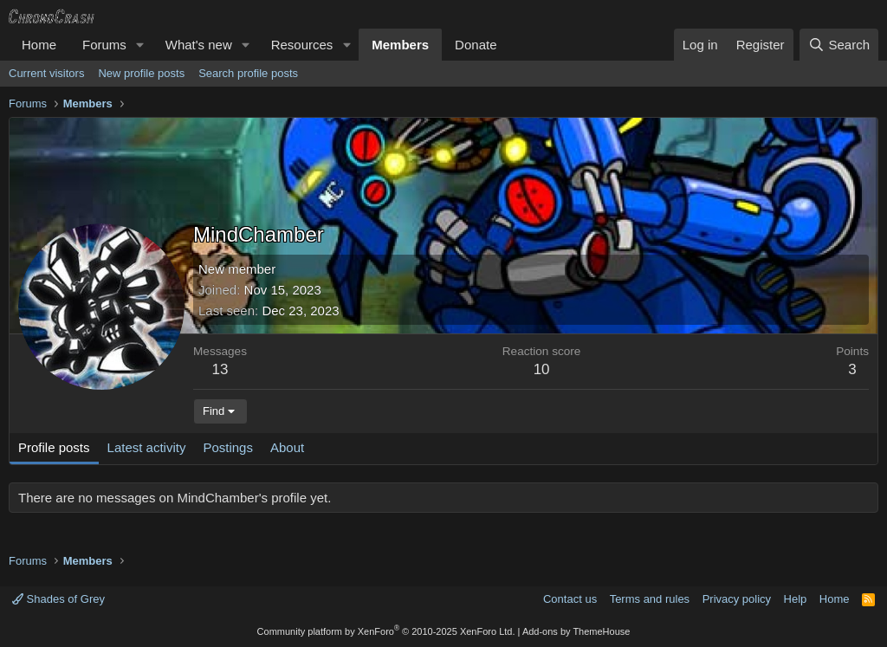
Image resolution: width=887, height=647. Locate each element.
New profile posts (141, 73)
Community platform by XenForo (386, 631)
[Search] (839, 45)
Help (795, 598)
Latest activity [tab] (146, 447)
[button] (140, 45)
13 (220, 369)
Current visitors (46, 73)
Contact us (570, 598)
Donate (475, 44)
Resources (302, 44)
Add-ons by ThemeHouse (576, 631)
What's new (198, 44)
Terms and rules (650, 598)
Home (39, 44)
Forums (104, 44)
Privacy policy (736, 598)
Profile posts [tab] (54, 447)
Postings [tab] (228, 447)
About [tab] (287, 447)
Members (400, 44)
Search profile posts (248, 73)
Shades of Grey (58, 598)
